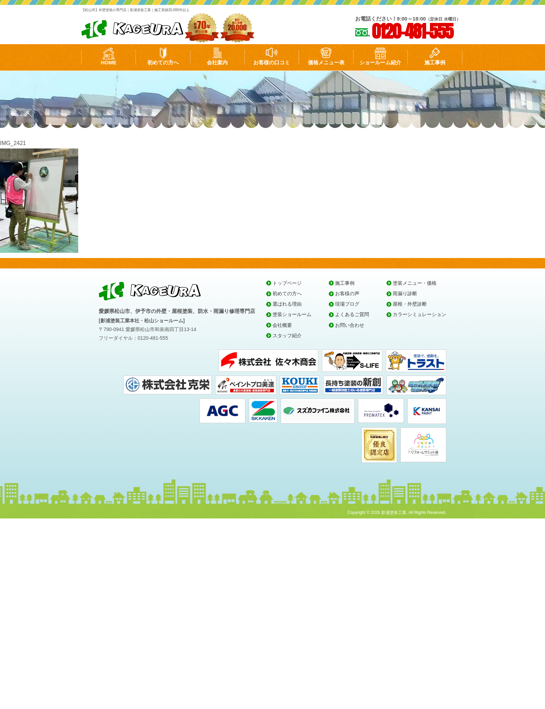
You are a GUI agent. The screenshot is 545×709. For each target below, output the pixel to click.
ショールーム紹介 (380, 62)
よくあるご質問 (352, 314)
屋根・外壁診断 (410, 304)
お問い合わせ (349, 325)
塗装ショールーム (291, 314)
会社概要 (282, 325)
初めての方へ (163, 62)
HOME (108, 62)
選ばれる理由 (287, 304)
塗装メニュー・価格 (415, 283)
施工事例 (434, 62)
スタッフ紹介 (287, 335)
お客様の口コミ (271, 62)
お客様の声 (347, 293)
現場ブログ (347, 304)
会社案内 (217, 62)
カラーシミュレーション (419, 314)
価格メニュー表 (326, 62)
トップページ (287, 283)
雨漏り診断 (405, 293)
